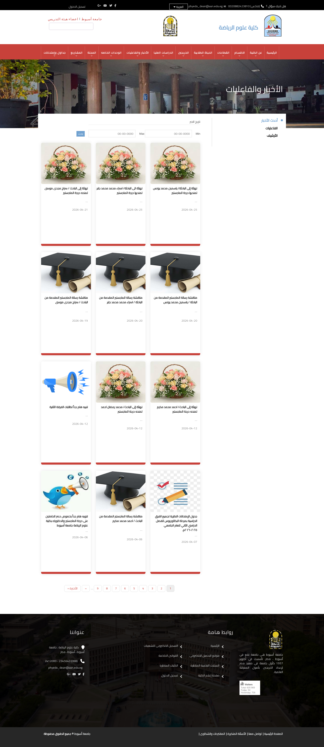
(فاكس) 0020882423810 (244, 6)
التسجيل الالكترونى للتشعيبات (161, 645)
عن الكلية (256, 54)
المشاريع (76, 54)
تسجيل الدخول (77, 6)
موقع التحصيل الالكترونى (204, 655)
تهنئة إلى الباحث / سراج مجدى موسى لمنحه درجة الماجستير (66, 191)
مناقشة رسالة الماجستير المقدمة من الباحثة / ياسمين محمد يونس (175, 300)
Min (198, 134)
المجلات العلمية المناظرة (205, 665)
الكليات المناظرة (169, 665)
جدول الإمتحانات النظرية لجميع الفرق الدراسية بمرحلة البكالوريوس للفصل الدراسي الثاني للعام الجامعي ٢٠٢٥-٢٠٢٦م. (176, 523)
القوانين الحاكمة (168, 655)
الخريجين (183, 54)
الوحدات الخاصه (111, 54)
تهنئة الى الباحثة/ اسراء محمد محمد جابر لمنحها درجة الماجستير (119, 191)
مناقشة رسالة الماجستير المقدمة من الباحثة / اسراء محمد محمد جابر (120, 300)
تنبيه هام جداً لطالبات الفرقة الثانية (68, 407)
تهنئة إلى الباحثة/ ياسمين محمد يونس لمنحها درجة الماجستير (175, 191)
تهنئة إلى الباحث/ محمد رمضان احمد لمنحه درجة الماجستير (121, 409)
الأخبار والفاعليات (138, 54)
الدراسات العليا (163, 54)
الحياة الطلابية (203, 54)
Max (141, 134)
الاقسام (240, 54)
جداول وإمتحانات (55, 54)
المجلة (92, 54)
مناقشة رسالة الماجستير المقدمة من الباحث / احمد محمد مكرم (120, 519)
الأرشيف (272, 135)
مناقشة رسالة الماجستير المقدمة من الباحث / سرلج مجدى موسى (66, 300)
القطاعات (223, 54)
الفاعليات (272, 128)
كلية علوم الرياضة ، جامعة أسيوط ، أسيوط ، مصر (67, 650)
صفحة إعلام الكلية (208, 675)
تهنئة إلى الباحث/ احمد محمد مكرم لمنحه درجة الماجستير (177, 409)
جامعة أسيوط (91, 19)
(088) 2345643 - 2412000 (61, 661)
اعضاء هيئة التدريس (63, 19)
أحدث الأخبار (269, 121)
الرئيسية (272, 52)
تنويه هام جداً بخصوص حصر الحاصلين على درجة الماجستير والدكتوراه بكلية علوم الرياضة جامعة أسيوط (66, 521)
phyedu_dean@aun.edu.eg (205, 6)
